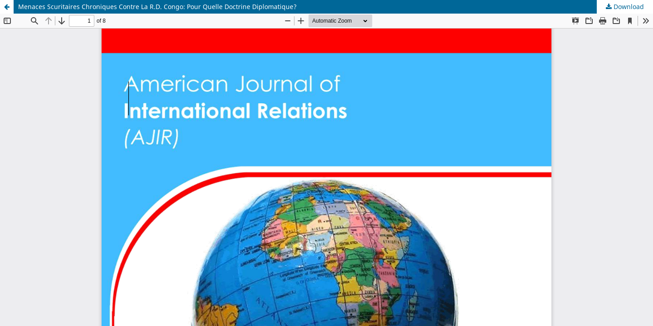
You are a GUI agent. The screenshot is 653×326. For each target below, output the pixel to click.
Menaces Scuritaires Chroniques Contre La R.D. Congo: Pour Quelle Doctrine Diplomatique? (157, 6)
